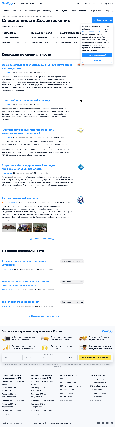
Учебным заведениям (11, 423)
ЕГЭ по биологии (67, 390)
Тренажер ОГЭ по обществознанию (38, 395)
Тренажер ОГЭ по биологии (42, 400)
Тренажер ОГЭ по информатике (38, 405)
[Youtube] (107, 423)
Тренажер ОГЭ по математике (38, 389)
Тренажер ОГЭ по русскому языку (42, 382)
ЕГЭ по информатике (68, 393)
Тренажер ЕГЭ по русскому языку (13, 382)
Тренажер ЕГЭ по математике (9, 389)
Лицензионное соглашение (32, 423)
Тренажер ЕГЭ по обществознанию (9, 395)
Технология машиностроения (20, 301)
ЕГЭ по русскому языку (70, 379)
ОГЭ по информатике (98, 393)
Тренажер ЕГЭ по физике (12, 410)
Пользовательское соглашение (58, 423)
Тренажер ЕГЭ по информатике (9, 405)
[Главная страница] (7, 3)
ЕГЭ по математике (68, 382)
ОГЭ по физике (96, 397)
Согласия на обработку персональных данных (69, 364)
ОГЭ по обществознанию (100, 386)
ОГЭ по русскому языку (99, 379)
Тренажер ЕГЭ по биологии (13, 400)
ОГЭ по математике (98, 382)
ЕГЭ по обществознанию (70, 386)
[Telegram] (103, 423)
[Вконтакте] (98, 423)
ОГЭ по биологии (97, 390)
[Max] (112, 423)
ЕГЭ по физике (66, 397)
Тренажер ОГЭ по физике (41, 410)
